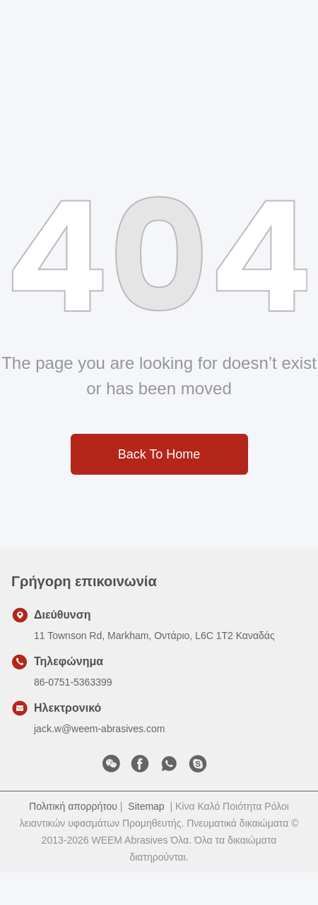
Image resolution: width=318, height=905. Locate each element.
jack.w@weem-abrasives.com (99, 728)
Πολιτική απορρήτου (73, 806)
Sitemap (146, 806)
